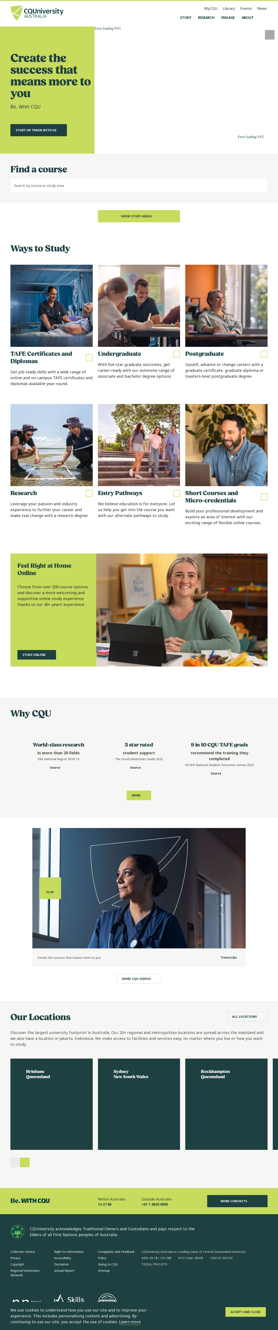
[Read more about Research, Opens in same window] (51, 467)
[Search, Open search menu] (263, 17)
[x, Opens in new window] (180, 1278)
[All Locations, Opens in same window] (247, 1016)
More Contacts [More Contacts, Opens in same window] (237, 1201)
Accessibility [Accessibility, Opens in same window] (62, 1258)
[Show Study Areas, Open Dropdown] (139, 216)
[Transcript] (225, 993)
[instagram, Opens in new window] (157, 1278)
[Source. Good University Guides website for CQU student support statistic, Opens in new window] (138, 768)
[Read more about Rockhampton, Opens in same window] (226, 1104)
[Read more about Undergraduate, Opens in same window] (139, 328)
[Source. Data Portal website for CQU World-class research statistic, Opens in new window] (58, 768)
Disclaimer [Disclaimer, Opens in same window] (61, 1264)
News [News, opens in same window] (262, 8)
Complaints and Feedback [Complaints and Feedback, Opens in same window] (116, 1252)
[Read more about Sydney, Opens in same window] (139, 1104)
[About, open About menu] (247, 17)
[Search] (260, 185)
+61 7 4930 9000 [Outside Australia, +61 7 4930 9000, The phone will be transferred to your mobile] (155, 1204)
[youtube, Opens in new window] (191, 1278)
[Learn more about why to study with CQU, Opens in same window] (139, 795)
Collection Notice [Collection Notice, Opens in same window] (22, 1252)
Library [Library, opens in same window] (229, 8)
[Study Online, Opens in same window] (36, 684)
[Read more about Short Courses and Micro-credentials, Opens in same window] (226, 467)
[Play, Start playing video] (270, 35)
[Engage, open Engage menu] (228, 17)
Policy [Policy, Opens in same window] (102, 1258)
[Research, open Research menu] (206, 17)
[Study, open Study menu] (185, 17)
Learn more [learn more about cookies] (130, 1321)
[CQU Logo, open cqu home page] (37, 13)
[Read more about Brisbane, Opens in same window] (51, 1104)
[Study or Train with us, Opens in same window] (38, 130)
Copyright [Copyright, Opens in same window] (17, 1264)
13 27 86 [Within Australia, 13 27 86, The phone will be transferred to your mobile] (104, 1204)
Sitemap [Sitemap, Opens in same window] (104, 1270)
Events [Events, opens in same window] (246, 8)
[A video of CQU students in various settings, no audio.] (186, 90)
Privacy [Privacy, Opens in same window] (15, 1258)
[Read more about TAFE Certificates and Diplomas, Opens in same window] (51, 328)
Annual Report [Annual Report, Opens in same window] (64, 1270)
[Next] (25, 1162)
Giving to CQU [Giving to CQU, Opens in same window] (108, 1264)
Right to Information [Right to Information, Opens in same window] (69, 1252)
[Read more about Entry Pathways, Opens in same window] (139, 467)
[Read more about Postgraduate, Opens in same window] (226, 328)
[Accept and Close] (245, 1312)
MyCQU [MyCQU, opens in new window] (211, 8)
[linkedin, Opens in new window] (169, 1278)
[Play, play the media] (50, 923)
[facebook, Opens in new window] (146, 1278)
